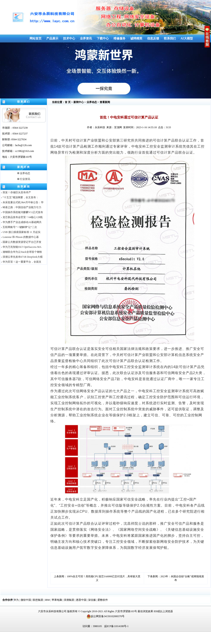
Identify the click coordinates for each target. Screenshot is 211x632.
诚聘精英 (136, 38)
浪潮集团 (69, 599)
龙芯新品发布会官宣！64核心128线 (22, 217)
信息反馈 (153, 38)
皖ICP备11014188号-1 (116, 626)
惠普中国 (81, 599)
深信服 (92, 599)
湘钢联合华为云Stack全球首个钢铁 (21, 251)
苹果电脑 (57, 599)
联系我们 (170, 38)
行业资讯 (23, 179)
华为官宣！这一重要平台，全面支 (21, 261)
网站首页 (35, 38)
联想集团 (38, 599)
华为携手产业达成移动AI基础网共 (21, 222)
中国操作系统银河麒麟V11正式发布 (22, 212)
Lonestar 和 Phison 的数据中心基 (20, 237)
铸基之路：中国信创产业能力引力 (21, 207)
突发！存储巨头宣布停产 (16, 192)
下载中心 (103, 38)
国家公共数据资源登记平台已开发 (21, 241)
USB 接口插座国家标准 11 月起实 (20, 232)
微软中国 (26, 599)
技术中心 (69, 38)
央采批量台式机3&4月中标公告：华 (22, 202)
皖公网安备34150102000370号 (105, 616)
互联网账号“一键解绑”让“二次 (19, 227)
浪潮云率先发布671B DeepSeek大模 (22, 256)
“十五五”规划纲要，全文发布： (20, 197)
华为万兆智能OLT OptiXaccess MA (21, 246)
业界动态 (23, 173)
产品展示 (52, 38)
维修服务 (119, 38)
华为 (16, 599)
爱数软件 (103, 599)
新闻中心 (78, 102)
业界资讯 (86, 38)
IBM (47, 599)
